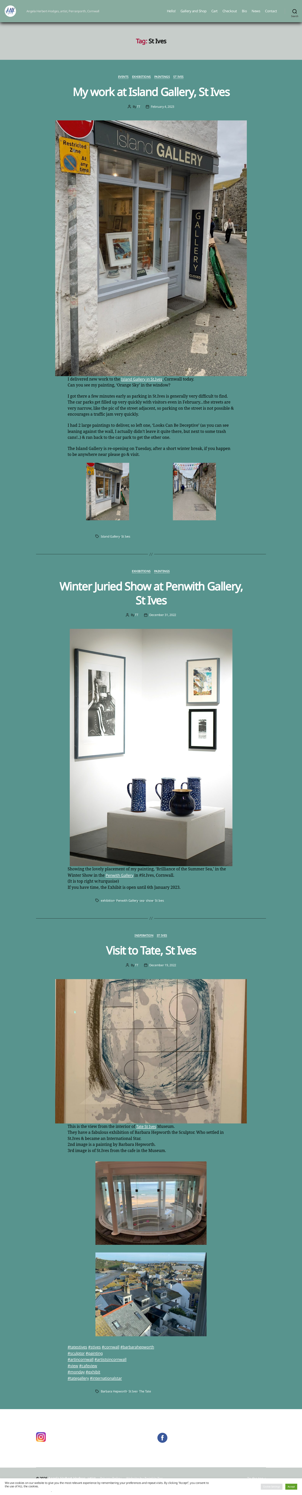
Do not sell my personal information (28, 1491)
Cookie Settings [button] (271, 1486)
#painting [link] (96, 1359)
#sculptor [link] (77, 1359)
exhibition (108, 906)
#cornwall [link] (113, 1352)
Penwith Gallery (120, 881)
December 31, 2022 (162, 621)
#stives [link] (96, 1352)
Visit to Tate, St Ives (151, 956)
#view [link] (73, 1371)
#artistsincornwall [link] (113, 1365)
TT (138, 112)
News (256, 14)
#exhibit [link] (95, 1377)
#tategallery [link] (79, 1384)
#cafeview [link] (89, 1371)
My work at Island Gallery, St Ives (151, 97)
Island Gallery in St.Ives (143, 384)
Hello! (171, 14)
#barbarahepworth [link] (142, 1352)
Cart (214, 14)
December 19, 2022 (162, 971)
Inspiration (144, 941)
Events (122, 83)
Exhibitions (141, 83)
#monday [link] (77, 1377)
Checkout (229, 14)
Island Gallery (110, 542)
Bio (244, 14)
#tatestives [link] (78, 1352)
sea (141, 906)
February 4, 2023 (162, 112)
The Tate (145, 1397)
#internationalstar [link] (109, 1384)
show (149, 906)
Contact (271, 14)
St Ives (179, 83)
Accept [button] (291, 1486)
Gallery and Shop (194, 14)
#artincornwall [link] (81, 1365)
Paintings (162, 83)
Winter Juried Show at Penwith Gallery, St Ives (151, 598)
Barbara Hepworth (114, 1397)
